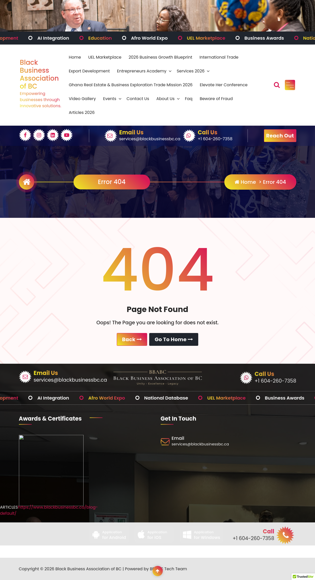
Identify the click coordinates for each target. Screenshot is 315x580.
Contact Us (137, 99)
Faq (189, 99)
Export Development (89, 71)
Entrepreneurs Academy (141, 71)
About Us (165, 99)
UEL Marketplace (218, 38)
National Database (178, 398)
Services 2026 (191, 71)
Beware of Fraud (216, 99)
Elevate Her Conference (224, 85)
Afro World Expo (161, 38)
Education (112, 38)
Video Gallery (82, 99)
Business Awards (276, 38)
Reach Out (280, 135)
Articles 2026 (82, 112)
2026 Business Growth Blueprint (160, 57)
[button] (303, 575)
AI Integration (65, 38)
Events (109, 99)
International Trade (219, 57)
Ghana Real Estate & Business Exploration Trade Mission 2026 (131, 85)
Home (75, 57)
